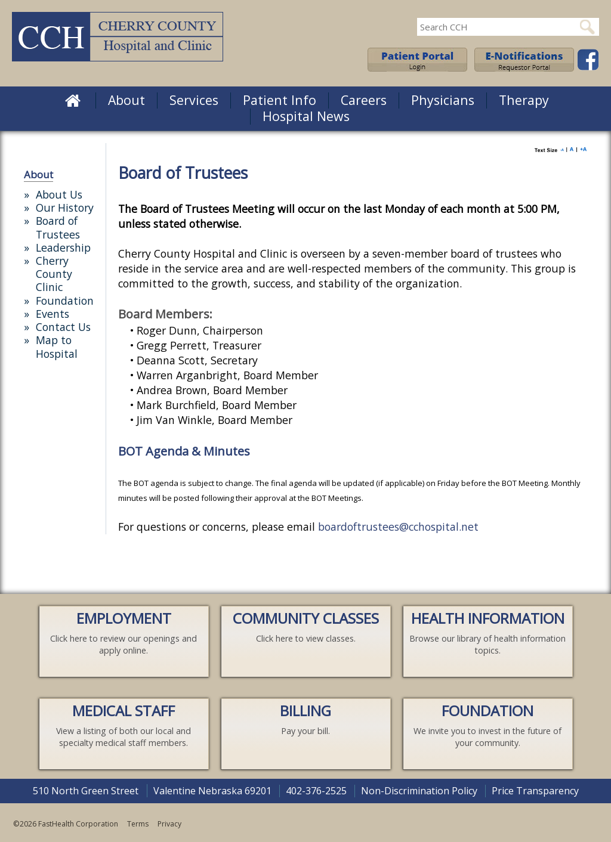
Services (193, 100)
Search (587, 27)
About (126, 100)
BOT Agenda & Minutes (184, 451)
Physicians (442, 100)
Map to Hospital (57, 346)
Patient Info (279, 100)
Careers (364, 100)
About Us (59, 194)
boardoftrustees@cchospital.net (398, 526)
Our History (65, 207)
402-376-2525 (316, 790)
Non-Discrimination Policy (419, 790)
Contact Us (63, 326)
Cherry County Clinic (54, 274)
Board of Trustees (58, 227)
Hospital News (306, 116)
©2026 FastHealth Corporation (65, 824)
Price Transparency (535, 790)
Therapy (524, 100)
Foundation (65, 300)
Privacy (169, 824)
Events (52, 313)
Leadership (63, 247)
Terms (138, 824)
